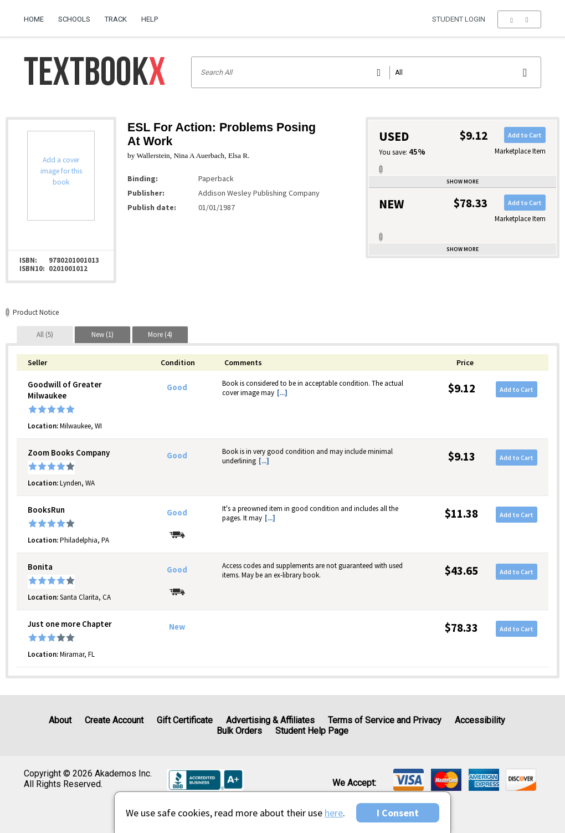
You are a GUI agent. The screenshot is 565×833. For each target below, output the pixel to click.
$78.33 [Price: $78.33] (461, 627)
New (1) (102, 334)
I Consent (398, 812)
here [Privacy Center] (334, 812)
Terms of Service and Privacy (384, 720)
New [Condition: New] (177, 627)
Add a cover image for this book (61, 171)
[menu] (519, 19)
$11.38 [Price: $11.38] (461, 513)
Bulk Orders (239, 730)
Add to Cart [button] (525, 135)
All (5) (45, 334)
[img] (408, 780)
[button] (519, 19)
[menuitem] (37, 15)
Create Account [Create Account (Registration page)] (114, 720)
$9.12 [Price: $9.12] (461, 388)
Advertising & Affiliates (270, 720)
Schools (74, 19)
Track (116, 19)
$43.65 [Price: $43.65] (461, 570)
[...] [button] (282, 392)
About (60, 720)
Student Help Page (311, 730)
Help (149, 19)
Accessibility (480, 720)
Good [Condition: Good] (177, 387)
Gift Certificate (185, 720)
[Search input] (366, 72)
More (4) (160, 334)
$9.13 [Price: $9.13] (461, 456)
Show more (462, 181)
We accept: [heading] (354, 783)
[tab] (45, 334)
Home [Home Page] (34, 19)
